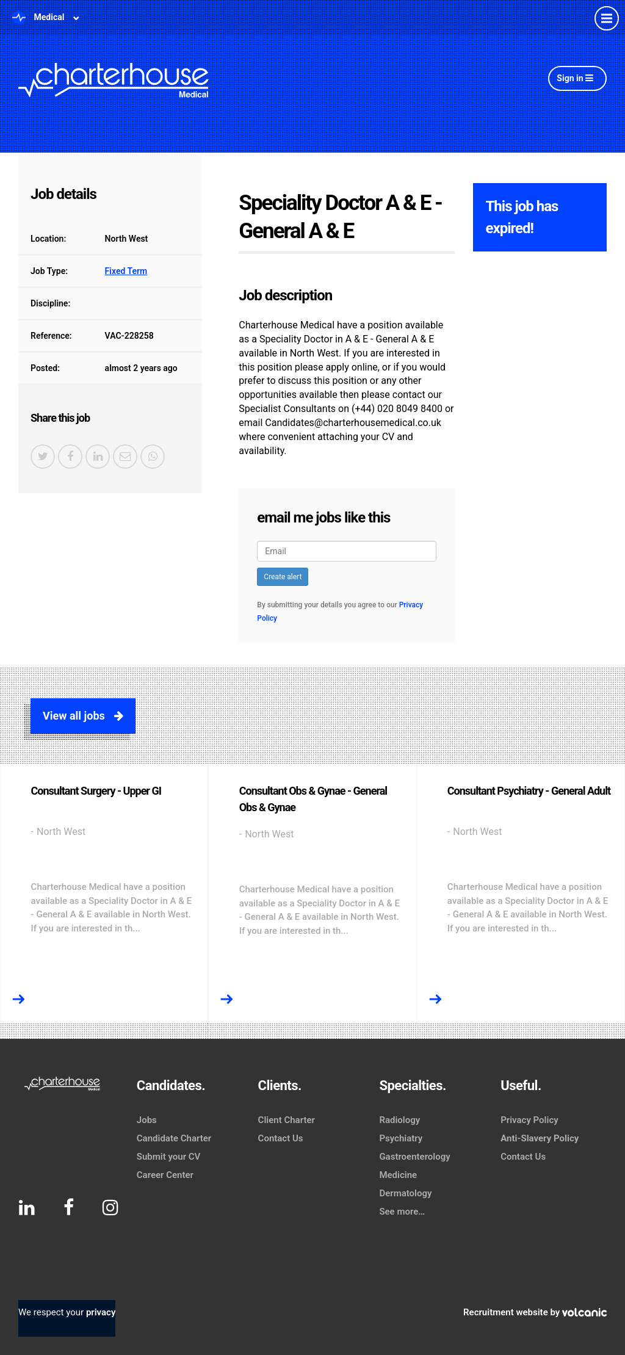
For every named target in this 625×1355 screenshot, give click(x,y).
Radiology (399, 1120)
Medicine (398, 1174)
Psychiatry (400, 1138)
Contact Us (280, 1138)
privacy (100, 1312)
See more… (402, 1211)
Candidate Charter (174, 1138)
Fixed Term (126, 271)
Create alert (283, 577)
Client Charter (286, 1120)
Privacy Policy (529, 1120)
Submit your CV (169, 1156)
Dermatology (405, 1193)
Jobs (147, 1120)
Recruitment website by (535, 1312)
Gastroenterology (414, 1156)
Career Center (165, 1174)
